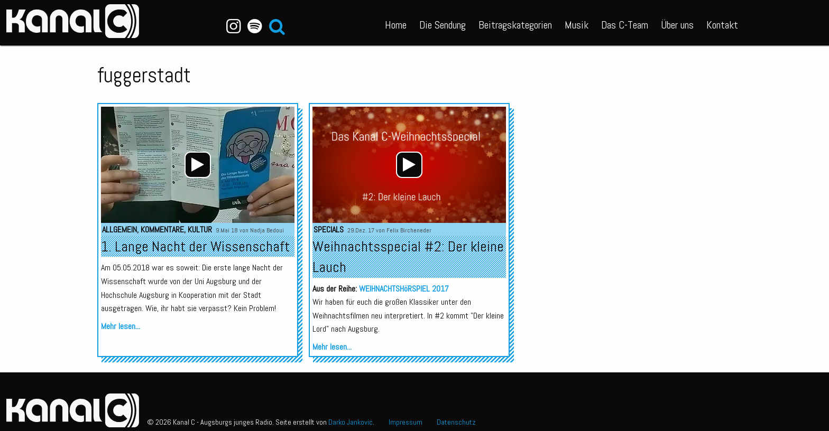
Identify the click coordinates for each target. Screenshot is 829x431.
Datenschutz (456, 422)
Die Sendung (442, 25)
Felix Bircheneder (408, 230)
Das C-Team (624, 25)
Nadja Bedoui (267, 230)
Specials (329, 229)
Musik (576, 25)
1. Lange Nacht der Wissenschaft (195, 246)
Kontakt (722, 25)
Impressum (405, 422)
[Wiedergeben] (198, 165)
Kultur (200, 229)
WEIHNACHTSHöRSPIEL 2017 (404, 288)
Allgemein (119, 229)
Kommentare (162, 229)
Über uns (677, 25)
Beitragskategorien (515, 25)
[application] (197, 165)
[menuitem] (396, 22)
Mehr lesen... (120, 326)
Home (396, 25)
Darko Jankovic (350, 422)
